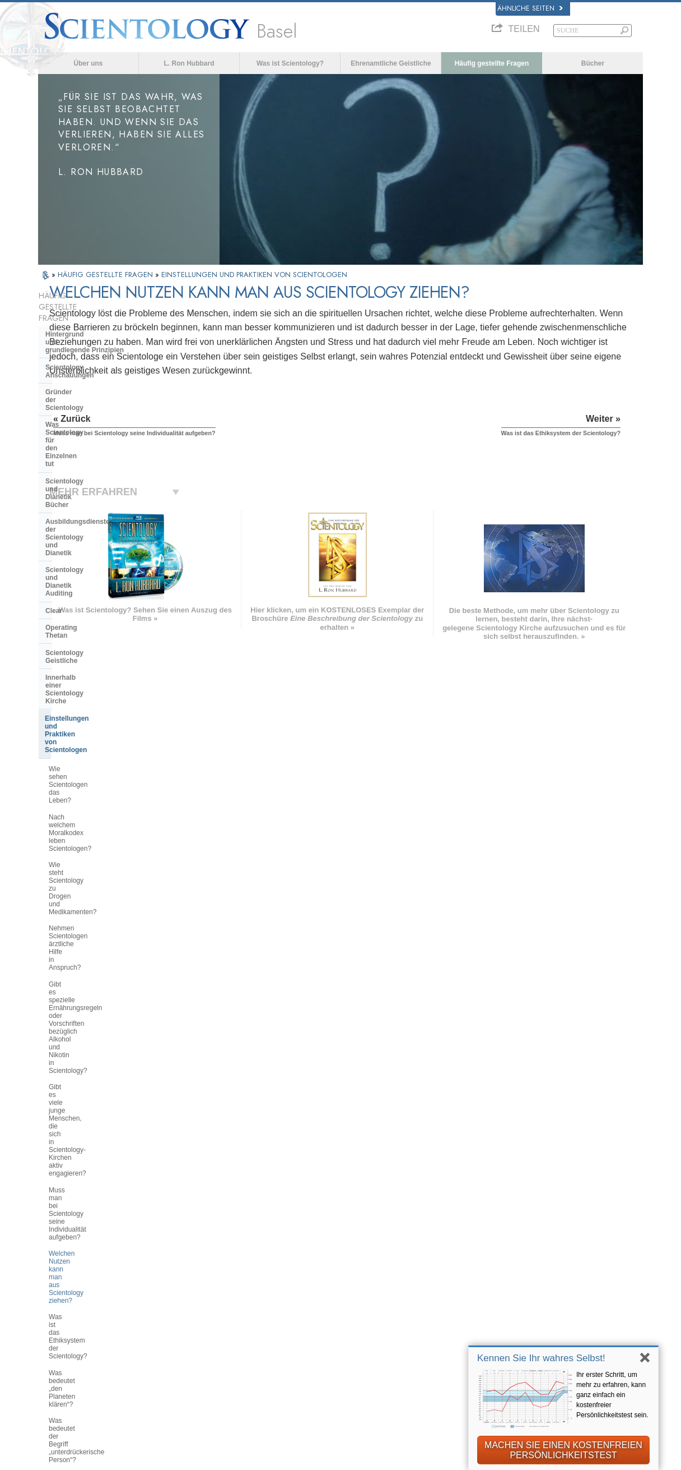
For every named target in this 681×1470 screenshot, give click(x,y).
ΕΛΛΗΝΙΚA (187, 1307)
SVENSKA (186, 1273)
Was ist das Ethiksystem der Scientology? (91, 772)
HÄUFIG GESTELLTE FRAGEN (106, 274)
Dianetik (491, 1252)
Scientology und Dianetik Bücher (98, 396)
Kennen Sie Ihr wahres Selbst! (541, 1358)
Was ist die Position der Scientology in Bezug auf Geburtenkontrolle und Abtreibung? (101, 1003)
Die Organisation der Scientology (98, 1047)
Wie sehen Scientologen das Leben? (91, 562)
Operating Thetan (73, 472)
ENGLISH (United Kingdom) (92, 1261)
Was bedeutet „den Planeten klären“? (91, 797)
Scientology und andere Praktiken (99, 1030)
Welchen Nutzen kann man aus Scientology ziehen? (95, 748)
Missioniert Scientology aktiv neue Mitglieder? (99, 902)
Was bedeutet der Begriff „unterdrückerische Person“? (91, 821)
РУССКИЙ (62, 1321)
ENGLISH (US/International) (93, 1250)
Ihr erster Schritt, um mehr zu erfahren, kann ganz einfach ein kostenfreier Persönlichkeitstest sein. (612, 1395)
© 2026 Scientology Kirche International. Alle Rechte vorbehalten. (153, 1458)
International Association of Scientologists (525, 1343)
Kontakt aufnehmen (349, 1333)
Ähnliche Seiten (530, 8)
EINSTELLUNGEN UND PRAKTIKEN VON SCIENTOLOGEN (254, 274)
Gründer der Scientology (84, 354)
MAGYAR (184, 1250)
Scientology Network (513, 1264)
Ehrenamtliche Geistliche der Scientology (528, 1323)
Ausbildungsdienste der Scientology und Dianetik (85, 417)
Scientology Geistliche (81, 489)
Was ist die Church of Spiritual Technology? (94, 1102)
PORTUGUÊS (192, 1330)
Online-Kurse (338, 1310)
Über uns (87, 63)
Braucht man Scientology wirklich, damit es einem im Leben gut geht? (101, 926)
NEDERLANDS (69, 1344)
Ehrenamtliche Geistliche (391, 63)
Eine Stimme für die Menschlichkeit (377, 1264)
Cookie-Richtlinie (431, 1458)
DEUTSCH (62, 1356)
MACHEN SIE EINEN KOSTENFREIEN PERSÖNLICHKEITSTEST (563, 1450)
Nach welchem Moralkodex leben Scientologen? (98, 587)
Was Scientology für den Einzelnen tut (84, 375)
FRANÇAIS (63, 1284)
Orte (322, 1345)
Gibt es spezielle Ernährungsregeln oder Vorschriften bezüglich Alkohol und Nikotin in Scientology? (101, 663)
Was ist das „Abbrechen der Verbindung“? (90, 845)
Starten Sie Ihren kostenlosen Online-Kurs (543, 1302)
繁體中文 (58, 1333)
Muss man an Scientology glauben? (87, 951)
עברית (57, 1297)
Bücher (592, 63)
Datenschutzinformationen (348, 1458)
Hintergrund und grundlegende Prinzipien (84, 316)
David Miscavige (505, 1287)
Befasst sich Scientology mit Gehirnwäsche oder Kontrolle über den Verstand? (100, 874)
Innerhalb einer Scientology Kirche (89, 510)
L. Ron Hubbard (189, 63)
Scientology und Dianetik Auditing (100, 437)
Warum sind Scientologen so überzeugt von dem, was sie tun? (98, 975)
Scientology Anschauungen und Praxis (382, 1252)
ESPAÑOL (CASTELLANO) (214, 1296)
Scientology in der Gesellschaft (95, 1140)
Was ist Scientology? (290, 63)
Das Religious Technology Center (98, 1081)
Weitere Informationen (354, 1322)
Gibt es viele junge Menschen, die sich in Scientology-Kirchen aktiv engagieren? (99, 695)
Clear (53, 455)
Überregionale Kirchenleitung (92, 1064)
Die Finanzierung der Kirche (89, 1123)
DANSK (56, 1273)
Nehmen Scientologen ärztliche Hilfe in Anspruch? (95, 635)
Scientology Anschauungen (89, 337)
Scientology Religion (513, 1275)
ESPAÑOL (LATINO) (203, 1284)
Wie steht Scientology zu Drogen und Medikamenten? (97, 611)
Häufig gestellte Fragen (492, 63)
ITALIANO (185, 1318)
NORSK (181, 1261)
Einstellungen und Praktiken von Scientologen (97, 535)
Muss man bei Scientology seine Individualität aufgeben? (97, 724)
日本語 (55, 1310)
